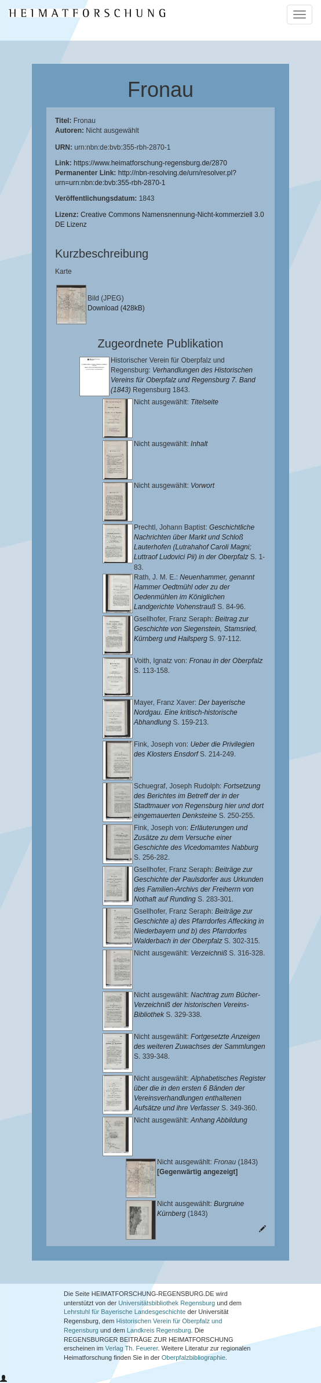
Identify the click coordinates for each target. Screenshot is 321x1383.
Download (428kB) (116, 308)
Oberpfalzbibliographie (193, 1357)
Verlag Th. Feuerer (131, 1348)
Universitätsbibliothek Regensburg (166, 1302)
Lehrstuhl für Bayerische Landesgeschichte (124, 1311)
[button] (3, 1379)
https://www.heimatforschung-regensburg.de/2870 (150, 163)
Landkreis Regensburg (159, 1330)
